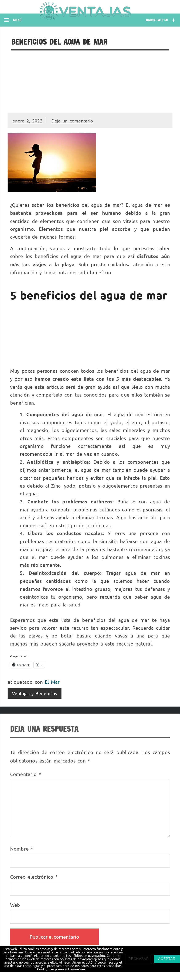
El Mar (52, 682)
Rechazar (138, 959)
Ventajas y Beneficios (34, 693)
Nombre (21, 849)
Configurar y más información (61, 969)
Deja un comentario (72, 120)
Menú (17, 20)
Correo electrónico (34, 877)
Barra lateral (157, 20)
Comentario (25, 774)
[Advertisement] (90, 81)
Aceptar (167, 959)
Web (15, 905)
